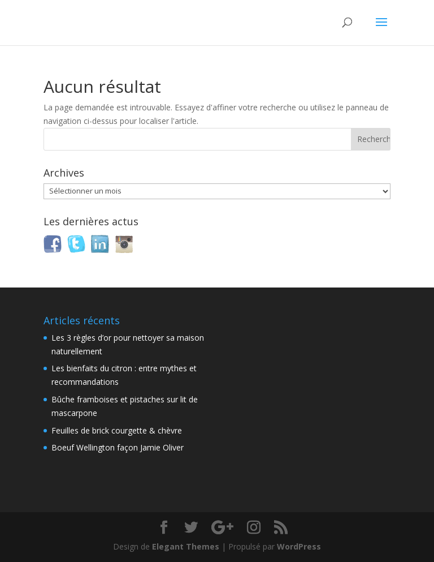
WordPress (299, 546)
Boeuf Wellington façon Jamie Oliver (117, 447)
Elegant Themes (185, 546)
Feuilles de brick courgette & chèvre (116, 430)
